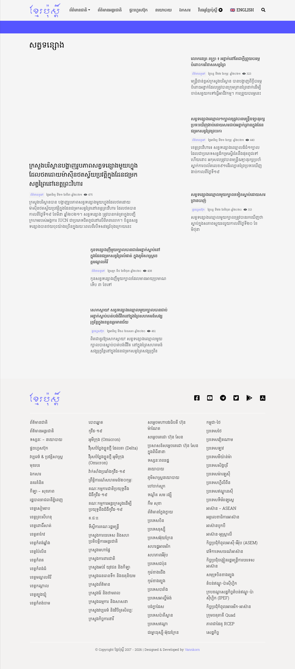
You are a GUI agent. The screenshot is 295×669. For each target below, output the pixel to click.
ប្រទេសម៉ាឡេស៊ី (218, 474)
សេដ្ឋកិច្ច (212, 633)
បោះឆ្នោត (96, 423)
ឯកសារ (185, 10)
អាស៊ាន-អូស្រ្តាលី (219, 535)
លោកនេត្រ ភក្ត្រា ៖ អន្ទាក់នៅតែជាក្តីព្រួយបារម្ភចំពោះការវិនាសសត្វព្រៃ (225, 62)
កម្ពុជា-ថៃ (213, 423)
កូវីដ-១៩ (95, 431)
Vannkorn (192, 649)
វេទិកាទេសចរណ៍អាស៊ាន (224, 552)
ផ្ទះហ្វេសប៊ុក (138, 10)
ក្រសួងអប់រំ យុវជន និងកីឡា (109, 567)
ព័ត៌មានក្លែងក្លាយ (160, 512)
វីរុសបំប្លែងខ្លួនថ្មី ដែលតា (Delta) (113, 448)
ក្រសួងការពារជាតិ (102, 559)
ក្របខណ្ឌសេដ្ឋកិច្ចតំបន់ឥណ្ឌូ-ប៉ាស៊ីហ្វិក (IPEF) (229, 595)
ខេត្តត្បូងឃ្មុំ (38, 595)
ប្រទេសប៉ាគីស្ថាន (160, 616)
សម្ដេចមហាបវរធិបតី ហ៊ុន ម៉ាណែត (167, 426)
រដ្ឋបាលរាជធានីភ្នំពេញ (46, 500)
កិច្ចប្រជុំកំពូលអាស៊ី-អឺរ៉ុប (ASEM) (232, 543)
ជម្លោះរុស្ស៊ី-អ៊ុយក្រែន (163, 633)
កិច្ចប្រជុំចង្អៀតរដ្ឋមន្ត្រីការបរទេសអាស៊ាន (230, 563)
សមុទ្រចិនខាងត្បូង (220, 575)
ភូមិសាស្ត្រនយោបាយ (163, 478)
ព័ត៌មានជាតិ (78, 10)
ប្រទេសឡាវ (215, 448)
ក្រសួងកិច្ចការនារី (101, 619)
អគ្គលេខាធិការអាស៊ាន (222, 517)
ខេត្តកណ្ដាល (39, 586)
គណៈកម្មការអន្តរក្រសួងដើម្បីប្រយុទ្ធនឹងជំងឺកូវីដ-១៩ (110, 507)
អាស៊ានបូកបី (215, 526)
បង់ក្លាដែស (156, 607)
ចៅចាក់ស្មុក (156, 486)
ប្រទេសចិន (156, 521)
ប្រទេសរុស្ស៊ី (156, 529)
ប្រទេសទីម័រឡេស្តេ (220, 500)
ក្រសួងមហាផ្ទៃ (99, 550)
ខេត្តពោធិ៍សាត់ (40, 526)
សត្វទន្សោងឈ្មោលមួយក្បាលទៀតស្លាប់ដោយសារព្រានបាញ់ (228, 198)
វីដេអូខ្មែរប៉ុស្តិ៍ (210, 10)
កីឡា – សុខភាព (42, 492)
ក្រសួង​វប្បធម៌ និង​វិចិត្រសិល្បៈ (111, 610)
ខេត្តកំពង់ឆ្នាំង (40, 543)
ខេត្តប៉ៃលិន (38, 552)
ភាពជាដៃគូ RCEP (220, 624)
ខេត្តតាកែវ (37, 535)
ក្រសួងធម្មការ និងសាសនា (108, 602)
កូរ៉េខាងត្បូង (156, 581)
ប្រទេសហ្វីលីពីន (218, 483)
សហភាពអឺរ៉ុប (158, 555)
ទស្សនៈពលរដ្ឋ (158, 461)
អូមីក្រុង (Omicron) (104, 440)
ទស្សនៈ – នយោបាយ (46, 440)
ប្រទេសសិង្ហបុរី (217, 466)
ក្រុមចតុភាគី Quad (220, 616)
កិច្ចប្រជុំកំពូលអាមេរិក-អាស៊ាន (228, 607)
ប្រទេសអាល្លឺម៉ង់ (160, 598)
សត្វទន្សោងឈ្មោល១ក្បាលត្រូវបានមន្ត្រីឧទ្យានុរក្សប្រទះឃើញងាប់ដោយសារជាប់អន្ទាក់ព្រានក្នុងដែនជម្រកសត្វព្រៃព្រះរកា (228, 125)
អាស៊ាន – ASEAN (221, 509)
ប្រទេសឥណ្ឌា (158, 624)
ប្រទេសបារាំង (158, 590)
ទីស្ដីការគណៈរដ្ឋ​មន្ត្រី (104, 527)
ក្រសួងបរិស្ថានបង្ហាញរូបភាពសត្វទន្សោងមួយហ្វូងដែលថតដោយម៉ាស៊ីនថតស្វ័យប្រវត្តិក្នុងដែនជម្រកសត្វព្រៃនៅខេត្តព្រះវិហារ (83, 175)
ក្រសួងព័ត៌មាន (99, 585)
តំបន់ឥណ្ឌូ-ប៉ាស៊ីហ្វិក (221, 584)
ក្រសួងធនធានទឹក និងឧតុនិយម (112, 576)
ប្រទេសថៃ (214, 431)
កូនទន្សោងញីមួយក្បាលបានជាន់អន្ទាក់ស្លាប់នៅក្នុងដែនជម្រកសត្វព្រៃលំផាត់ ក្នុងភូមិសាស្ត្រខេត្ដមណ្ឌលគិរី (125, 256)
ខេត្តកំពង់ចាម (40, 603)
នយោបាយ (163, 10)
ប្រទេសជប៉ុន (157, 564)
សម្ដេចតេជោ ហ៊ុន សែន (165, 437)
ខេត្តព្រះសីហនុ (41, 517)
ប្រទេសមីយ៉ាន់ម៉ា (219, 457)
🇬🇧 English (242, 10)
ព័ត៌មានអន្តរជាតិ (110, 10)
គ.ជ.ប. (94, 518)
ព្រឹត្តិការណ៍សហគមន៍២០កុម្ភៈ (110, 480)
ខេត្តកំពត (37, 560)
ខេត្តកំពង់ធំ (38, 569)
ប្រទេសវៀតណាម (219, 440)
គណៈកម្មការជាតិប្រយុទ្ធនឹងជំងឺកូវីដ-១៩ (109, 492)
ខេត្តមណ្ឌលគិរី (40, 578)
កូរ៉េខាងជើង (156, 573)
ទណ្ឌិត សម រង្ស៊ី (160, 495)
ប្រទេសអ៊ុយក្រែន (160, 538)
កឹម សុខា (155, 504)
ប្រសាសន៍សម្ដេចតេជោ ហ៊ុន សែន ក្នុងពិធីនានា (173, 449)
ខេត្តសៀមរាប (40, 509)
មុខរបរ (35, 466)
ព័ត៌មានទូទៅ (36, 195)
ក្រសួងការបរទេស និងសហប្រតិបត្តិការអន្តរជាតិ (109, 539)
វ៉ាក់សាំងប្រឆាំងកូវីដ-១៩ (107, 472)
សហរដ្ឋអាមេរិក (159, 547)
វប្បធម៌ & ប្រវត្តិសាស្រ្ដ (46, 457)
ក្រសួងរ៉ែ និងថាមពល (104, 593)
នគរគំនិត (37, 483)
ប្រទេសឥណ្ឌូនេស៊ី (219, 492)
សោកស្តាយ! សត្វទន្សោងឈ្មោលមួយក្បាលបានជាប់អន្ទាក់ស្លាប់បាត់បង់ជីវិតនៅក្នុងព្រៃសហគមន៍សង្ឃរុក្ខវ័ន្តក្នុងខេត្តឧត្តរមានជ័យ (128, 316)
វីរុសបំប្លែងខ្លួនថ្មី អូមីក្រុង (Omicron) (106, 460)
